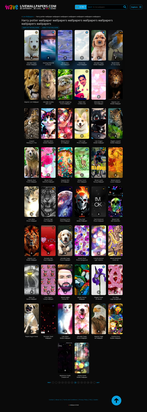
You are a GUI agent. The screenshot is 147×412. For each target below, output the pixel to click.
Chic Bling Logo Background (115, 298)
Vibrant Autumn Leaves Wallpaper (115, 181)
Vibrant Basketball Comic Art (115, 259)
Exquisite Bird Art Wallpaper (65, 181)
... (56, 382)
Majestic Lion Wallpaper (31, 102)
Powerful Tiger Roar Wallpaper (48, 220)
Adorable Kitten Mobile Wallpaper (48, 142)
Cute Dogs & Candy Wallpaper (48, 298)
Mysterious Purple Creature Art (65, 376)
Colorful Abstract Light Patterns (99, 259)
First (49, 382)
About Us (59, 400)
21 (65, 382)
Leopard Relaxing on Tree (31, 142)
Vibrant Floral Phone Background (82, 259)
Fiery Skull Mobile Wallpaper (82, 220)
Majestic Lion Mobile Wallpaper (115, 103)
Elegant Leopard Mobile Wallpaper (115, 142)
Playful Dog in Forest (31, 336)
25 (78, 382)
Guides (96, 400)
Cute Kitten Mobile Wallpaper (65, 337)
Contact (51, 400)
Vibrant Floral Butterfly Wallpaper (48, 181)
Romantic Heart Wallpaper (48, 337)
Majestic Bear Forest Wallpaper (31, 181)
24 (75, 382)
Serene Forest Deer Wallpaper (82, 181)
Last (98, 382)
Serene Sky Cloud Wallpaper (82, 63)
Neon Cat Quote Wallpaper (31, 298)
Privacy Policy (83, 400)
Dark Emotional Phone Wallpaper (99, 220)
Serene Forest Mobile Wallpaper (82, 376)
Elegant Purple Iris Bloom (98, 298)
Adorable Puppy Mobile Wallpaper (31, 63)
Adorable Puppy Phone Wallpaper (65, 259)
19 (59, 382)
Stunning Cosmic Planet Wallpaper (65, 220)
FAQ (90, 400)
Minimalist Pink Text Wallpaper (98, 103)
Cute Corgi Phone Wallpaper (82, 142)
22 (69, 382)
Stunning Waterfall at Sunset (48, 63)
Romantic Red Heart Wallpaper (48, 259)
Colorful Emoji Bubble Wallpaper (115, 337)
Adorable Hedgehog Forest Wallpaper (65, 103)
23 (72, 382)
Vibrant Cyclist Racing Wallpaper (98, 181)
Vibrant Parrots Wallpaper (81, 298)
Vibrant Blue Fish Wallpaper (65, 63)
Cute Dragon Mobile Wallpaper (98, 142)
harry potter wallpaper (30, 27)
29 (91, 382)
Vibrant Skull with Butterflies (115, 220)
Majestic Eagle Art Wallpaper (98, 337)
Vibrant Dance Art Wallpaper (65, 142)
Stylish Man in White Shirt (82, 103)
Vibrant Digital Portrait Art (65, 298)
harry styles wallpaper (50, 27)
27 (85, 382)
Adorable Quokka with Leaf (48, 103)
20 (62, 382)
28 (88, 382)
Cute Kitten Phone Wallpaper (31, 220)
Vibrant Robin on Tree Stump (115, 63)
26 (81, 382)
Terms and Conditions (70, 400)
